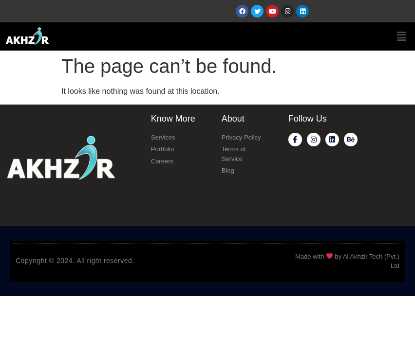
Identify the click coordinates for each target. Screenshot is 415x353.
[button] (402, 36)
